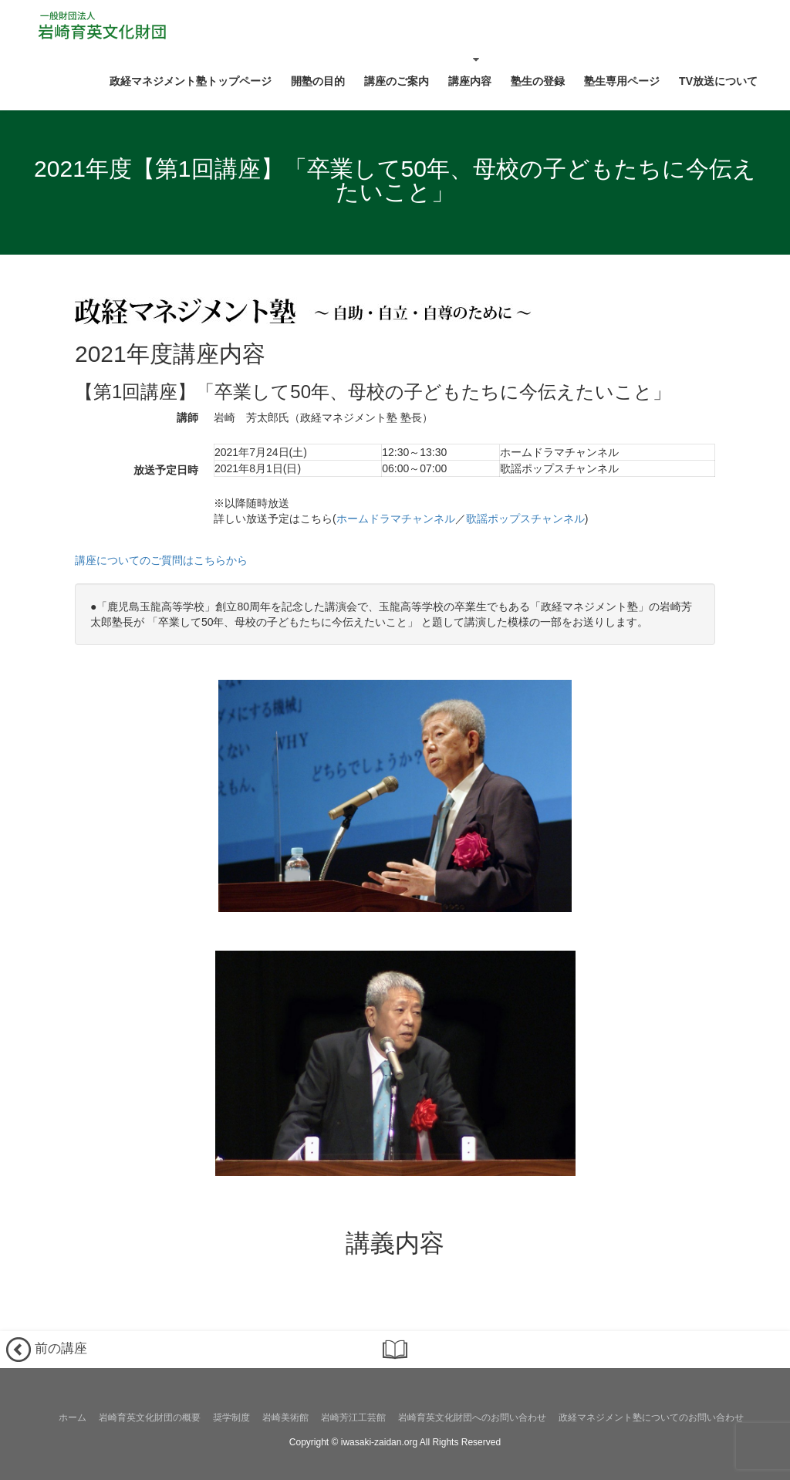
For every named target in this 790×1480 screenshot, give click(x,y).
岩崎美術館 (285, 1417)
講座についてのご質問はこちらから (161, 560)
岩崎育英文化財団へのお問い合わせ (472, 1417)
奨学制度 (231, 1417)
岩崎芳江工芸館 (353, 1417)
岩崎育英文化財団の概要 (150, 1417)
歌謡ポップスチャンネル (525, 518)
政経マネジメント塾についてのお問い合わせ (651, 1417)
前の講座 (46, 1349)
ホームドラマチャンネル (395, 518)
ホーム (72, 1417)
